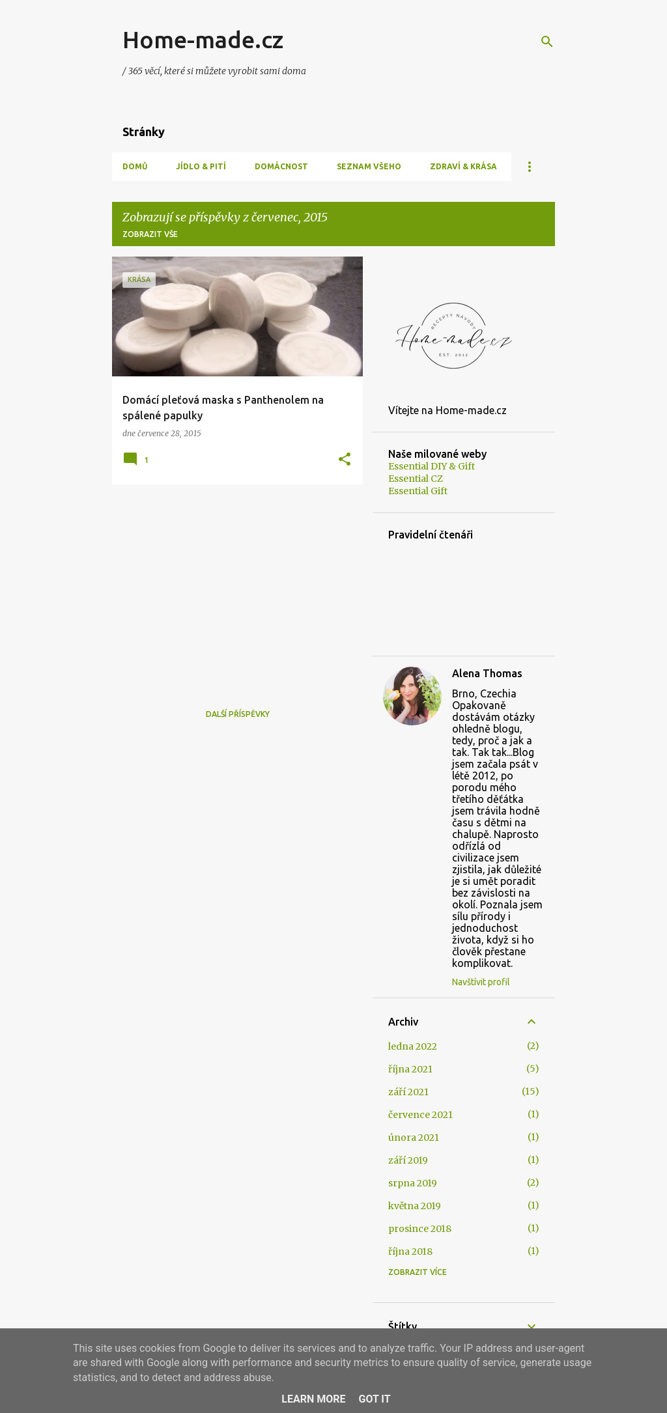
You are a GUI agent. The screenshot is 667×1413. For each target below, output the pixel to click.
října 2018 (410, 1251)
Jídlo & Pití (201, 166)
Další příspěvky (238, 714)
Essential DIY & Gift (431, 466)
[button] (344, 460)
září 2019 (408, 1160)
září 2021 (408, 1092)
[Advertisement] (232, 585)
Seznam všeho (369, 166)
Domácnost (281, 166)
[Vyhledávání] (547, 41)
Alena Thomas (487, 673)
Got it (374, 1399)
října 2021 (410, 1069)
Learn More (313, 1399)
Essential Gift (417, 491)
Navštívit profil (481, 982)
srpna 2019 (412, 1183)
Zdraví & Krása (463, 166)
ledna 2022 (412, 1046)
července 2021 (420, 1115)
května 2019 (414, 1206)
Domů (134, 166)
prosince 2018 (419, 1229)
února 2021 (413, 1137)
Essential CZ (415, 478)
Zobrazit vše (150, 234)
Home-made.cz (202, 39)
